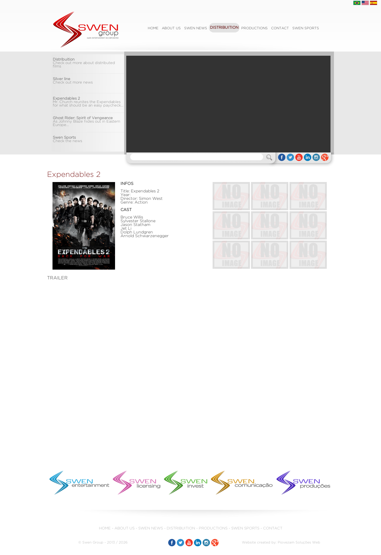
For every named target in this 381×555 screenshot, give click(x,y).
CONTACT (280, 28)
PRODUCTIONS (254, 28)
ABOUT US (171, 28)
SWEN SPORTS (305, 28)
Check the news (67, 139)
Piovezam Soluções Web (299, 542)
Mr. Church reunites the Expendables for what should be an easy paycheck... (88, 102)
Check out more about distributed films (84, 63)
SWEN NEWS (195, 28)
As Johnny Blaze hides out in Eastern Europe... (86, 122)
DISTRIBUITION (224, 27)
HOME (105, 528)
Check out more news (73, 81)
